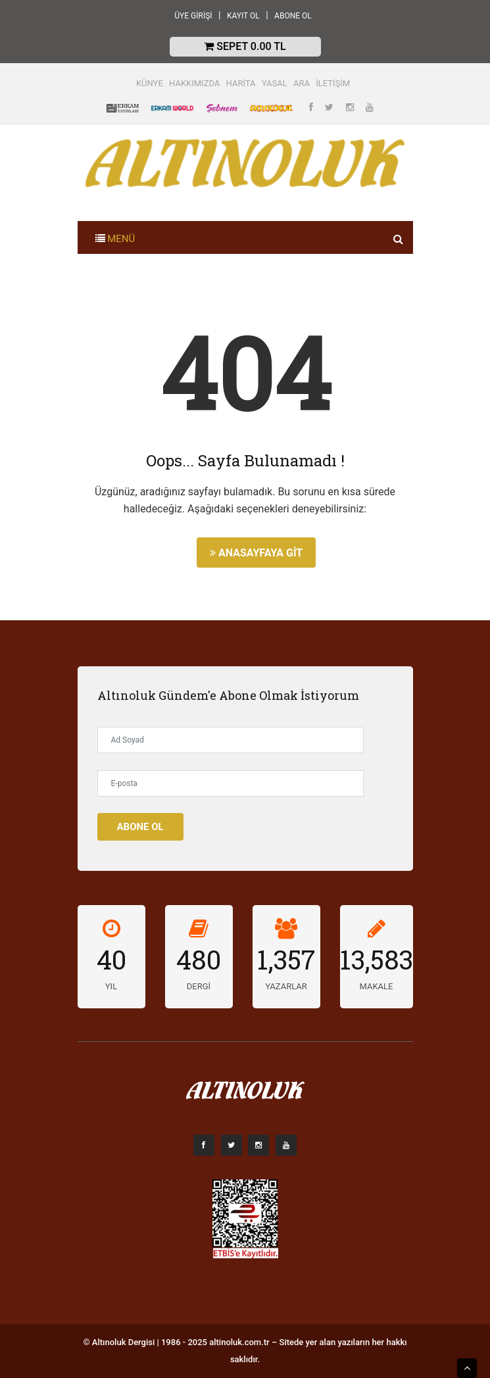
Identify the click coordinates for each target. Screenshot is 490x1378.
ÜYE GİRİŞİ (193, 15)
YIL (111, 986)
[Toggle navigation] (115, 237)
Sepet (244, 46)
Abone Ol (140, 827)
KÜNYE (149, 83)
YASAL (274, 83)
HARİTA (241, 83)
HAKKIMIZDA (194, 83)
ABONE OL (293, 15)
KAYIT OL (243, 15)
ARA (301, 83)
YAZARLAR (286, 986)
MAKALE (376, 986)
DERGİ (198, 986)
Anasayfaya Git (256, 553)
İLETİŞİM (333, 83)
